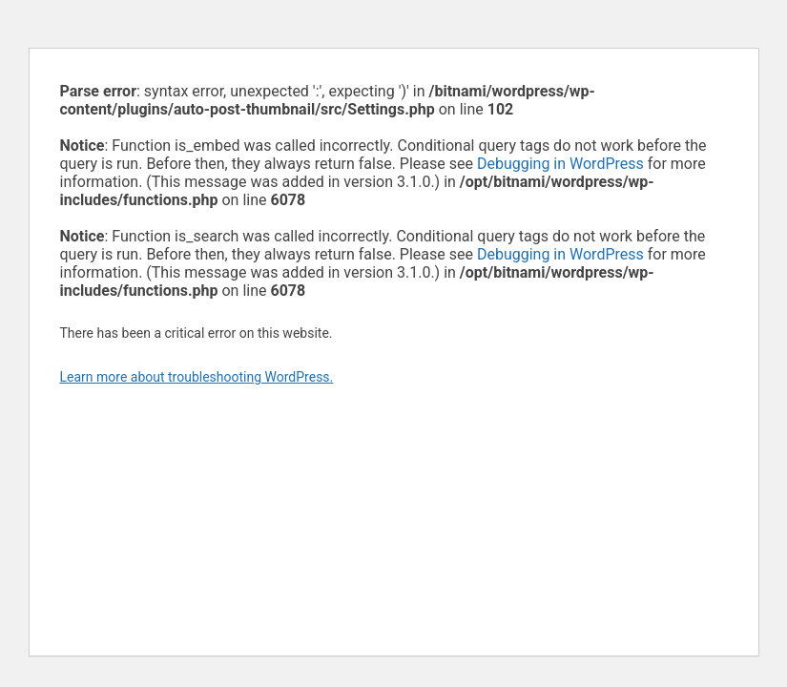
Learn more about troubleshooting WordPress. (197, 377)
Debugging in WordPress (560, 164)
